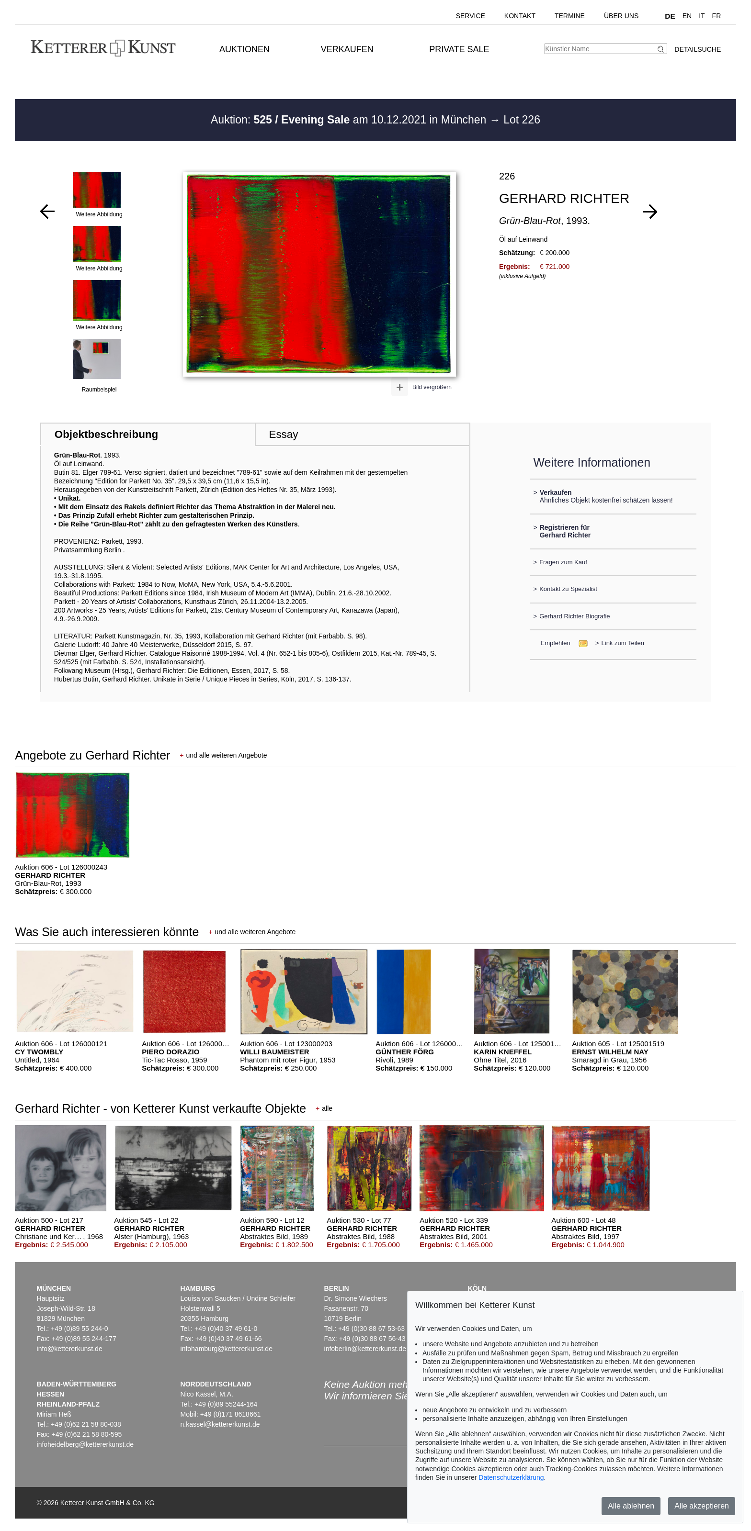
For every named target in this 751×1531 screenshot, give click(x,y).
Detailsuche (697, 49)
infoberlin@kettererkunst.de (365, 1348)
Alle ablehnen (631, 1506)
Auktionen (244, 49)
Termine (570, 16)
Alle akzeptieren (701, 1506)
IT (702, 16)
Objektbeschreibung (106, 434)
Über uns (621, 16)
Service (470, 16)
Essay (283, 434)
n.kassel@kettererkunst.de (220, 1424)
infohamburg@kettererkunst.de (227, 1348)
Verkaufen (347, 49)
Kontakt (519, 16)
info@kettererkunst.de (69, 1348)
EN (687, 16)
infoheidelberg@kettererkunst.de (85, 1444)
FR (716, 16)
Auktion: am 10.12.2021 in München (350, 119)
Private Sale (459, 49)
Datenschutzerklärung (511, 1477)
